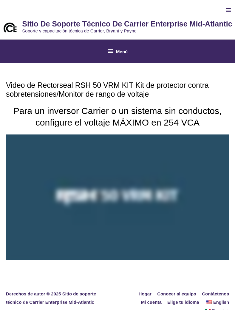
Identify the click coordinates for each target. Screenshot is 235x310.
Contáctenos (215, 293)
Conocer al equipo (176, 293)
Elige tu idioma (184, 302)
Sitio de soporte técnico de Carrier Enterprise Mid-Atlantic (127, 24)
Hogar (145, 293)
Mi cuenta (151, 302)
